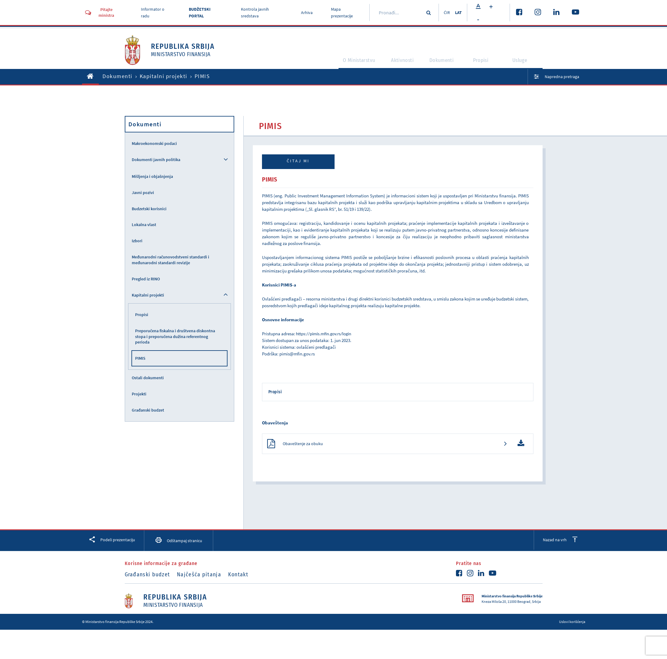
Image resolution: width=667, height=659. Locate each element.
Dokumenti (441, 63)
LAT (458, 12)
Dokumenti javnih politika (156, 159)
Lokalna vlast (144, 224)
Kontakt (247, 577)
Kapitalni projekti (163, 76)
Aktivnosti (396, 63)
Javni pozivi (143, 192)
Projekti (139, 394)
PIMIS (140, 358)
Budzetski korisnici (149, 208)
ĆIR (444, 12)
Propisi (484, 63)
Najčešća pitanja (203, 577)
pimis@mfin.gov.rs (297, 354)
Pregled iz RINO (146, 279)
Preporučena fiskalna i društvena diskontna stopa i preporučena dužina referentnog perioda (175, 336)
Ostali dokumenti (148, 377)
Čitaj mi (298, 161)
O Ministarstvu (346, 63)
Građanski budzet (148, 410)
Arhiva (305, 12)
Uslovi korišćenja (572, 624)
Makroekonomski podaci (154, 143)
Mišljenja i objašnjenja (152, 176)
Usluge (523, 63)
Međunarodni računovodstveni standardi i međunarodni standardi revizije (170, 259)
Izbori (137, 240)
